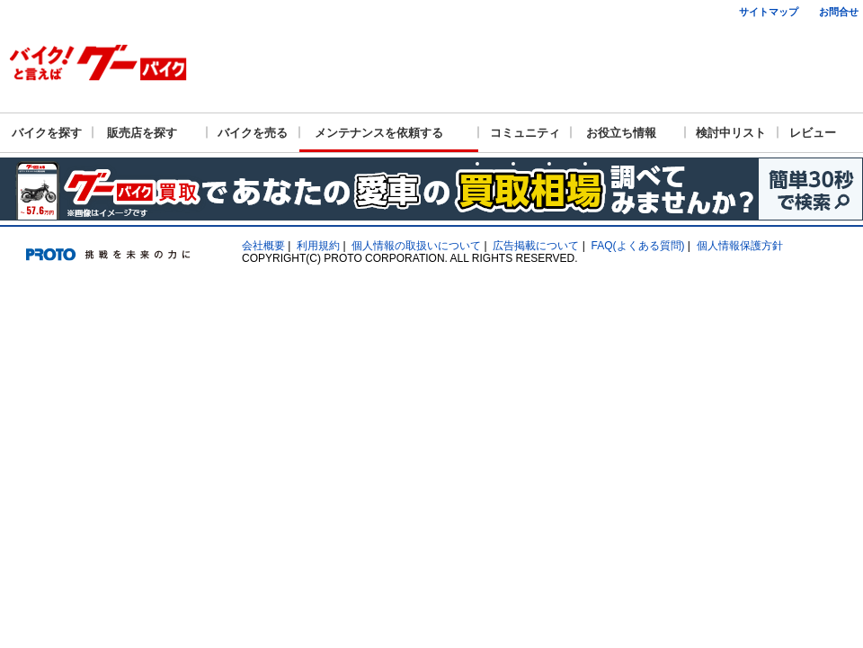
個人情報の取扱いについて (416, 245)
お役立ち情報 (621, 133)
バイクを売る (253, 133)
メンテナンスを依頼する (379, 133)
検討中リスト (731, 133)
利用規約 (318, 245)
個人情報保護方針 (740, 245)
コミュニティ (525, 133)
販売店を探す (142, 133)
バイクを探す (47, 133)
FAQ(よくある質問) (638, 245)
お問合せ (839, 11)
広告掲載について (536, 245)
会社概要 (263, 245)
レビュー (812, 133)
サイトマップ (768, 11)
